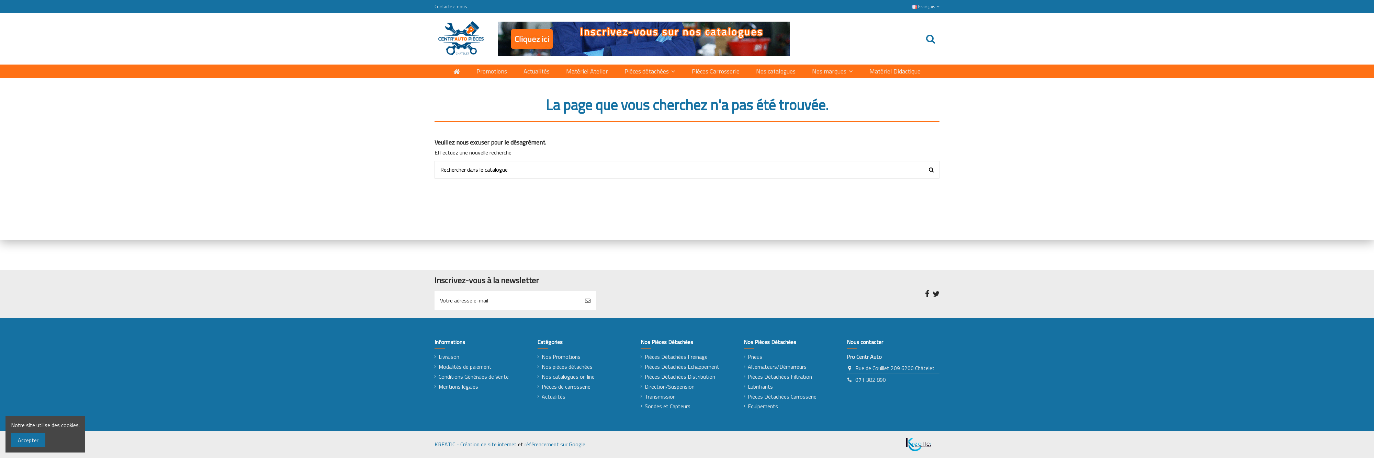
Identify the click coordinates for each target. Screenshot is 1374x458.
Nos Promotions (561, 356)
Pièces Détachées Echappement (682, 366)
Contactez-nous (451, 6)
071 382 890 (870, 380)
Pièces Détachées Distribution (680, 376)
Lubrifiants (760, 386)
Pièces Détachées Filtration (780, 376)
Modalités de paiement (465, 366)
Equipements (763, 406)
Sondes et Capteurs (667, 406)
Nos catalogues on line (568, 376)
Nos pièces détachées (567, 366)
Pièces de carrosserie (566, 386)
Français (925, 6)
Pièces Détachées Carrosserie (782, 396)
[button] (832, 71)
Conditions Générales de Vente (474, 376)
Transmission (660, 396)
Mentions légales (458, 386)
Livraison (449, 356)
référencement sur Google (555, 444)
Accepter (28, 440)
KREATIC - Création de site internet (476, 444)
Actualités (553, 396)
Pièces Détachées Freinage (676, 356)
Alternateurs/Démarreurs (777, 366)
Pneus (755, 356)
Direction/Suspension (670, 386)
